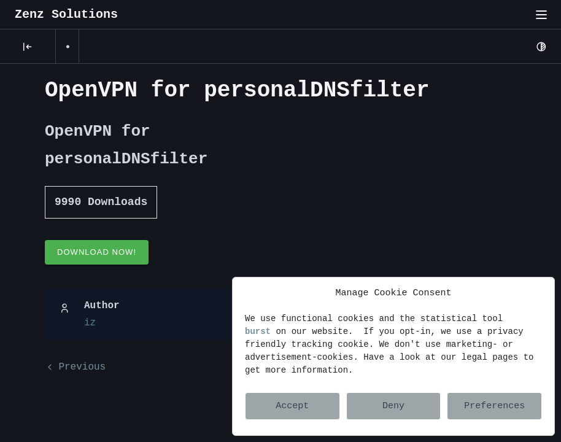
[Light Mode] (541, 46)
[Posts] (27, 46)
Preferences (494, 406)
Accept (292, 406)
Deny (393, 406)
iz (90, 322)
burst (258, 331)
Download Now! (96, 252)
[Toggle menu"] (541, 15)
